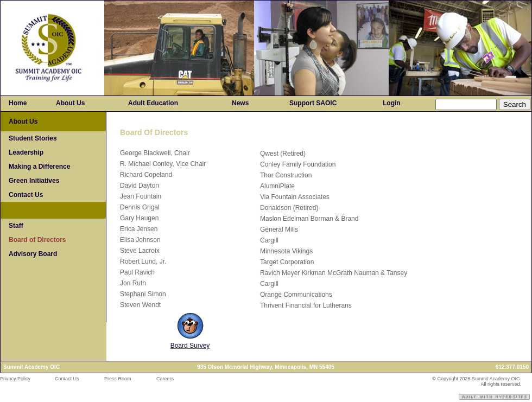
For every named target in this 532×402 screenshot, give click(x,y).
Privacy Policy (15, 378)
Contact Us (67, 378)
